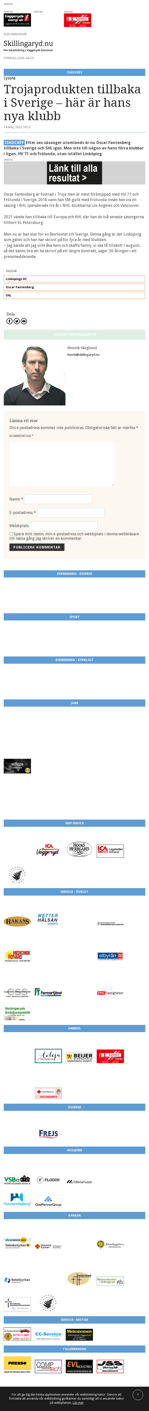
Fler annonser (15, 34)
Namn (16, 499)
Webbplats (19, 526)
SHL (8, 295)
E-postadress (22, 512)
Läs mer (78, 1403)
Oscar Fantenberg (20, 287)
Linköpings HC (16, 279)
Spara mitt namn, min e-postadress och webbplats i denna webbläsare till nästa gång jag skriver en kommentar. (74, 536)
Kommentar (21, 436)
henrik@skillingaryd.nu (83, 355)
